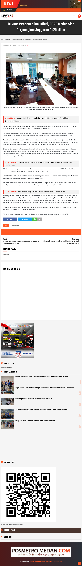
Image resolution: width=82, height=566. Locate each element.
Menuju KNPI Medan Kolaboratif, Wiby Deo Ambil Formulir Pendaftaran (35, 420)
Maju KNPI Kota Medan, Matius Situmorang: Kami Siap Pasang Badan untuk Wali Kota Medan (41, 376)
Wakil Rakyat (15, 226)
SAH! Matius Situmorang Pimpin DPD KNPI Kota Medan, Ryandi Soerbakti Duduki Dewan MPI (41, 409)
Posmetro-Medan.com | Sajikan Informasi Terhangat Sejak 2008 (45, 561)
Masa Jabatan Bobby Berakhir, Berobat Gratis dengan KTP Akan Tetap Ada (41, 191)
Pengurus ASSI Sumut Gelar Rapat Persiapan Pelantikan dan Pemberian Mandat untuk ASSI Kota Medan (44, 387)
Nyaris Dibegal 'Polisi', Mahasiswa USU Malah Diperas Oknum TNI (33, 398)
